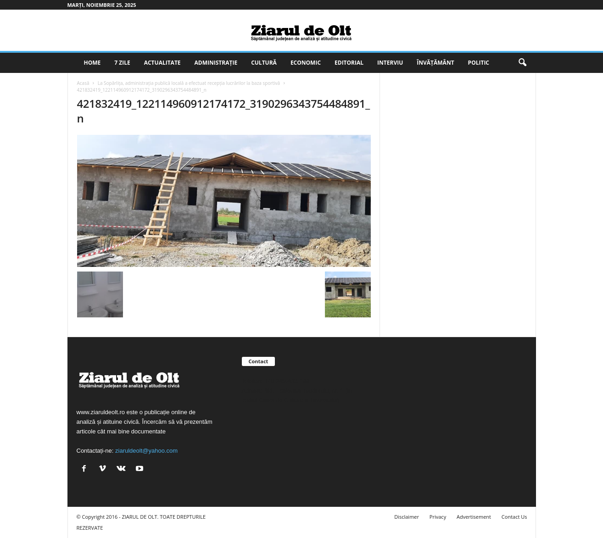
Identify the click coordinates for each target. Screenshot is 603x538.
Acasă (83, 83)
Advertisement (474, 516)
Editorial (349, 63)
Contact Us (514, 516)
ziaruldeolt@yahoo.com (146, 450)
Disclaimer (406, 516)
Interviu (390, 63)
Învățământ (435, 63)
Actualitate (162, 63)
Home (92, 63)
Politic (478, 63)
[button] (522, 63)
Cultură (264, 63)
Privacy (438, 516)
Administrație (216, 63)
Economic (305, 63)
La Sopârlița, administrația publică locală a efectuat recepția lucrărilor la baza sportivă (189, 83)
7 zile (122, 63)
